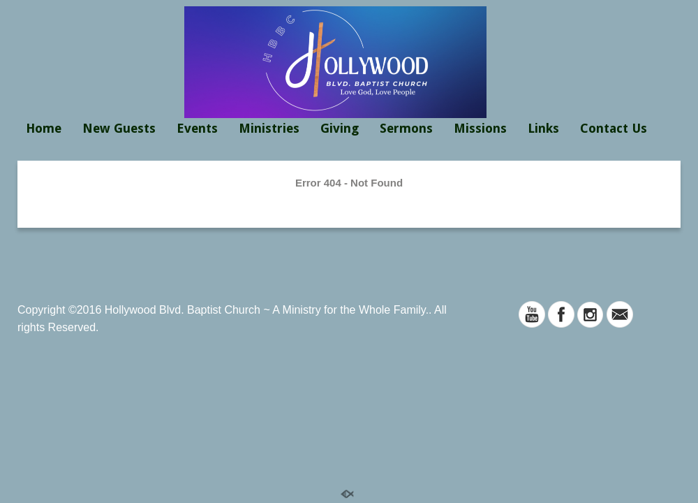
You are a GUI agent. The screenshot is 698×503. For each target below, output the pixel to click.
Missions (480, 128)
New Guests (119, 128)
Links (543, 128)
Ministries (269, 128)
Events (197, 128)
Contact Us (613, 128)
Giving (339, 128)
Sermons (406, 128)
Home (43, 128)
